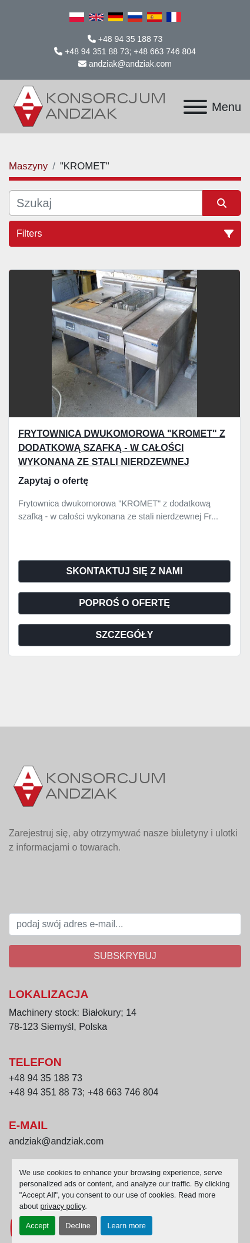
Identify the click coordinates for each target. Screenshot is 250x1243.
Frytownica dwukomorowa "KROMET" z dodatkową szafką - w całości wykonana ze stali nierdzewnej (121, 447)
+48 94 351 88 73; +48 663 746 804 (130, 51)
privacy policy (62, 1206)
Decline (78, 1225)
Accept (37, 1225)
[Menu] (195, 107)
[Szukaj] (105, 203)
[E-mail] (125, 924)
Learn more (126, 1225)
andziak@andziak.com (130, 63)
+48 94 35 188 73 (130, 39)
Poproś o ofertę (124, 603)
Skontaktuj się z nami (124, 571)
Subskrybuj (125, 956)
